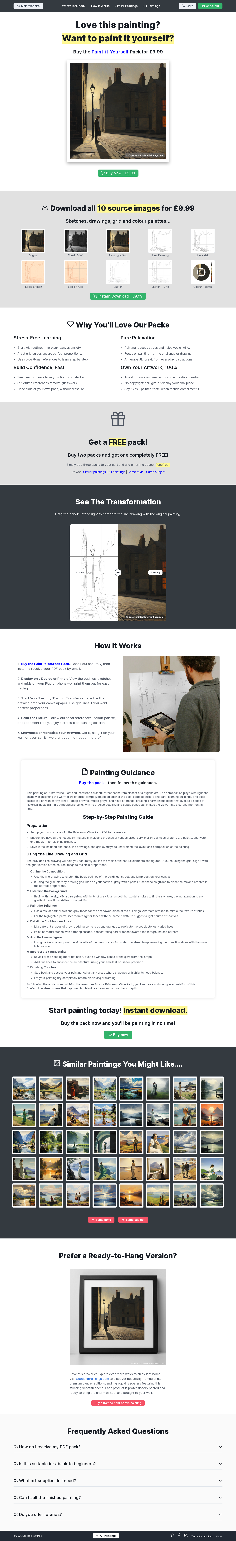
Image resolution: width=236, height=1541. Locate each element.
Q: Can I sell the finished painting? (47, 1497)
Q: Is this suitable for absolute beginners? (55, 1463)
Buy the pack (91, 782)
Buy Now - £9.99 (118, 173)
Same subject (156, 472)
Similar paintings (94, 472)
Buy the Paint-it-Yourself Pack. (45, 664)
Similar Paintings (126, 6)
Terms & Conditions (202, 1536)
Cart (187, 6)
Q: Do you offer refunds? (38, 1514)
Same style (136, 472)
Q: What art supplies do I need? (45, 1480)
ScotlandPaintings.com (92, 1379)
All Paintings (151, 6)
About (219, 1536)
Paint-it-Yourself (110, 52)
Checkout (210, 6)
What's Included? (73, 6)
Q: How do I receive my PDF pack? (47, 1446)
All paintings (116, 472)
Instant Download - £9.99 (118, 296)
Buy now (118, 1035)
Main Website (28, 6)
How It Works (100, 6)
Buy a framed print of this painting (118, 1403)
